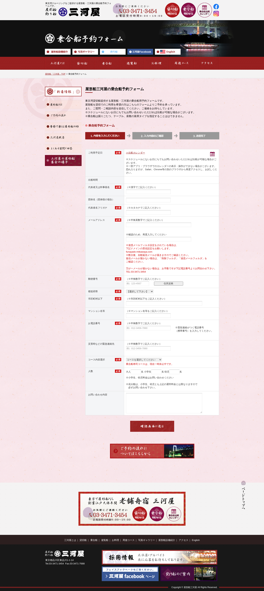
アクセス (183, 540)
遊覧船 (104, 540)
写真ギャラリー (146, 540)
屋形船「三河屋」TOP (55, 74)
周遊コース (129, 540)
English (196, 540)
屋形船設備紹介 (166, 540)
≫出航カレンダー (135, 152)
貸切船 (83, 540)
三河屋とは (70, 540)
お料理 (115, 540)
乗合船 (94, 540)
